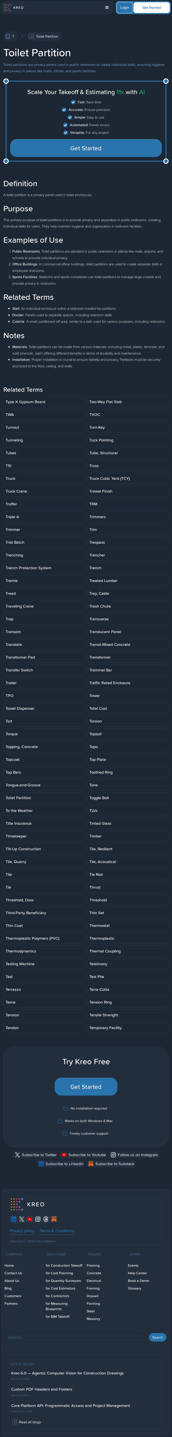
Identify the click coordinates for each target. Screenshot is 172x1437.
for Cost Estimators (60, 1288)
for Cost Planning (59, 1273)
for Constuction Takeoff (64, 1265)
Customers (12, 1295)
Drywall (93, 1295)
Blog (8, 1288)
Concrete (94, 1273)
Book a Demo (138, 1280)
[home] (13, 7)
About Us (11, 1280)
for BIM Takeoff (57, 1316)
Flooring (93, 1265)
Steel (91, 1311)
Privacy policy (22, 1231)
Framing (93, 1288)
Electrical (94, 1280)
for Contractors (57, 1295)
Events (133, 1265)
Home (9, 1265)
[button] (107, 7)
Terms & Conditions (57, 1231)
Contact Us (13, 1273)
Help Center (137, 1273)
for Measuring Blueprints (56, 1306)
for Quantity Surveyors (63, 1280)
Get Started (151, 7)
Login (124, 7)
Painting (93, 1303)
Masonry (93, 1318)
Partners (11, 1303)
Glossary (134, 1288)
